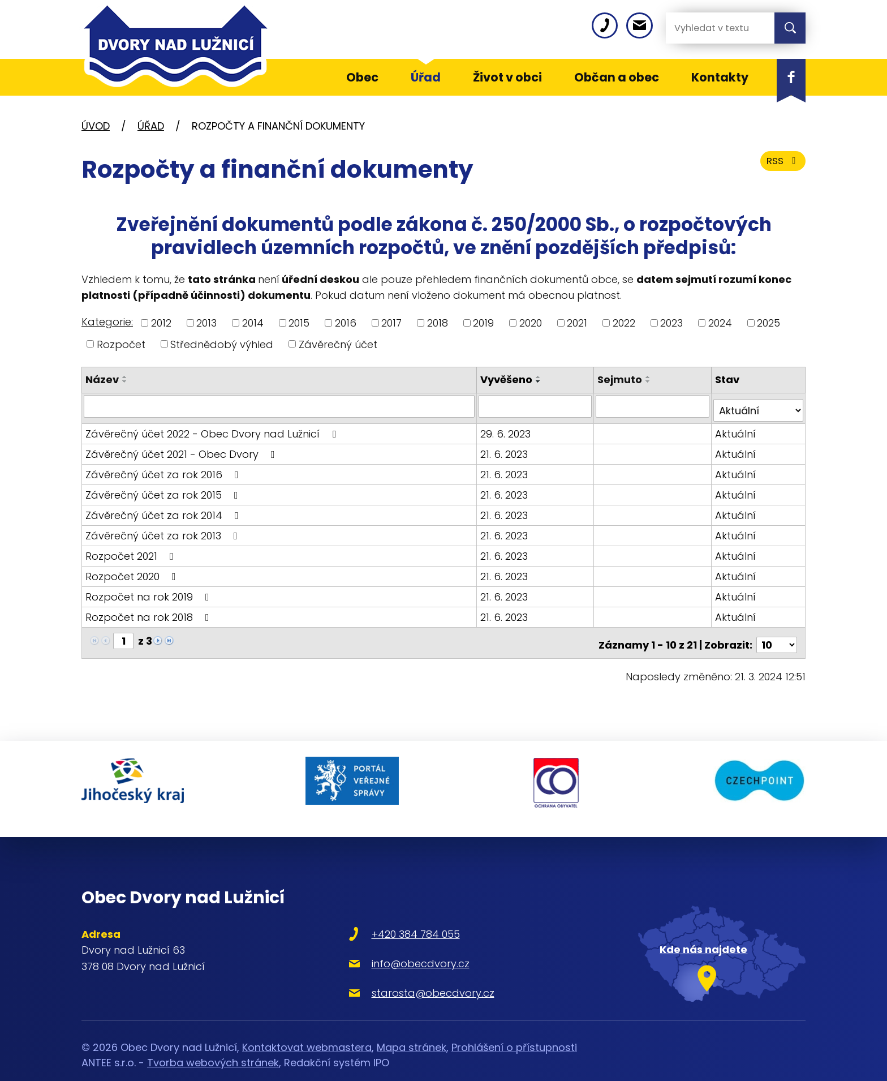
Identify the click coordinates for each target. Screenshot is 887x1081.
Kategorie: (107, 322)
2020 (530, 323)
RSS (781, 165)
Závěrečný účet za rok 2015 (164, 490)
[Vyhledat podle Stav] (758, 406)
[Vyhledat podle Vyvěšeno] (537, 406)
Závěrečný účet (338, 344)
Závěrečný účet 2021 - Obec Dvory (182, 449)
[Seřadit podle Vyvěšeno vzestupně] (541, 377)
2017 (391, 323)
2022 (624, 323)
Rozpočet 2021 (131, 551)
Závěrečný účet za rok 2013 (163, 531)
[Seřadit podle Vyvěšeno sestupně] (541, 381)
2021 (577, 323)
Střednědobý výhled (221, 344)
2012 (161, 323)
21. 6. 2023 (506, 449)
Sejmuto (621, 379)
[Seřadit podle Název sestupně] (125, 381)
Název (102, 379)
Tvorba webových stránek (213, 1042)
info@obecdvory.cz (382, 942)
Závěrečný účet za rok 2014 (164, 510)
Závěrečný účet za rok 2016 (164, 469)
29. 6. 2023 (508, 429)
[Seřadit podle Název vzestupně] (125, 377)
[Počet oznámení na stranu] (776, 636)
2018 (437, 323)
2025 (768, 323)
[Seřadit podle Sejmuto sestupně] (650, 381)
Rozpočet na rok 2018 (149, 612)
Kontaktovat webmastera (307, 1026)
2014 (253, 323)
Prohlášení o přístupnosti (514, 1026)
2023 (671, 323)
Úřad (150, 126)
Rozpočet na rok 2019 (149, 592)
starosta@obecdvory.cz (394, 971)
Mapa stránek (411, 1026)
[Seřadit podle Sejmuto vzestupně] (650, 377)
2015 (299, 323)
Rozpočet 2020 (132, 571)
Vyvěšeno (509, 379)
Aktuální (736, 429)
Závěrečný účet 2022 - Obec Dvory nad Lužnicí (213, 429)
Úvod (95, 126)
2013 (206, 323)
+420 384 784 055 (377, 913)
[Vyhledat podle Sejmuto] (653, 406)
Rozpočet (121, 344)
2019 (483, 323)
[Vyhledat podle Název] (280, 406)
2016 (345, 323)
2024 (720, 323)
